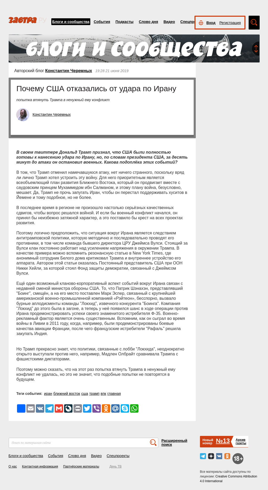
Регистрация (230, 23)
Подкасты (124, 22)
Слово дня (148, 22)
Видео (169, 22)
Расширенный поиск (174, 443)
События (102, 22)
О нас (13, 466)
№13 (223, 440)
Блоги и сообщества (71, 22)
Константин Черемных (68, 70)
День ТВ (115, 466)
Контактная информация (40, 466)
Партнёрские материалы (81, 466)
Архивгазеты (241, 441)
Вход (211, 23)
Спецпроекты (192, 22)
